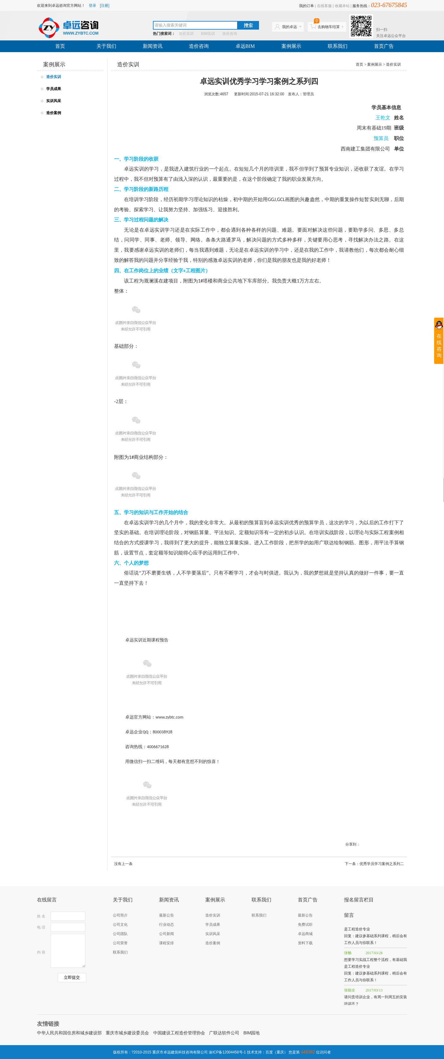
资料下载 (305, 943)
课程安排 (166, 943)
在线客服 (324, 6)
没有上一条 (123, 864)
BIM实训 (208, 33)
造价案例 (53, 113)
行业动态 (166, 924)
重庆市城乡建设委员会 (127, 1032)
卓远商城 (305, 934)
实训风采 (53, 101)
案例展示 (291, 46)
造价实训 (186, 33)
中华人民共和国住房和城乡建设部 (69, 1032)
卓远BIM (245, 46)
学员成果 (53, 89)
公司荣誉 (120, 943)
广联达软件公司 (224, 1032)
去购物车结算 (327, 25)
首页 (60, 46)
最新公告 (166, 915)
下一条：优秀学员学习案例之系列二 (374, 864)
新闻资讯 (152, 46)
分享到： (352, 844)
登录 (92, 5)
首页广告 (384, 46)
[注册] (104, 5)
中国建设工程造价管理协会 (179, 1032)
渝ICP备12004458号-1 (227, 1052)
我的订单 (306, 6)
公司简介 (120, 915)
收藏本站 (342, 6)
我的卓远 (289, 27)
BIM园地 (251, 1032)
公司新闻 (166, 934)
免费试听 (305, 924)
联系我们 (337, 46)
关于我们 (106, 46)
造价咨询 (229, 33)
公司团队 (120, 934)
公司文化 (120, 924)
